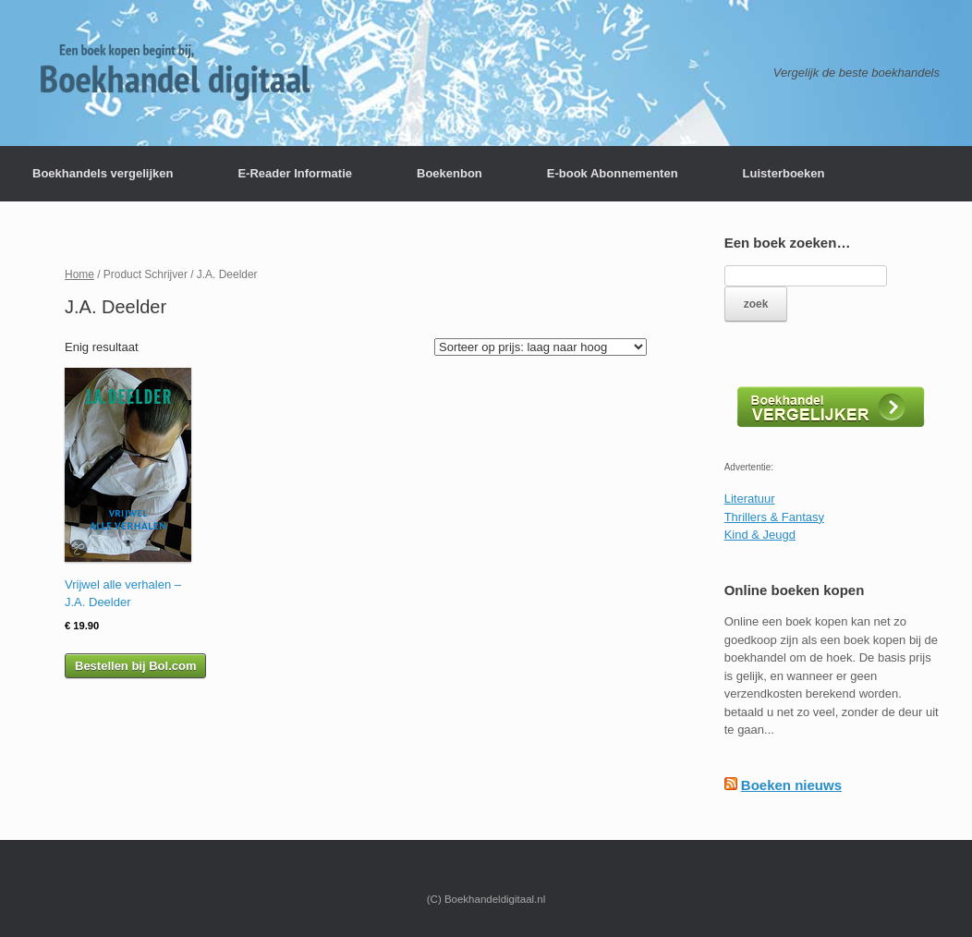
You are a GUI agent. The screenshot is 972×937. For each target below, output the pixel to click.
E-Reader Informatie (294, 173)
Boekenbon (449, 173)
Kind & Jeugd (760, 535)
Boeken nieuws (791, 785)
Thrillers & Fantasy (774, 517)
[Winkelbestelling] (540, 347)
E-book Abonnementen (612, 173)
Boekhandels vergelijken (102, 173)
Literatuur (749, 498)
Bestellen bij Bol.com (135, 666)
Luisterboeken (784, 173)
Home (79, 274)
